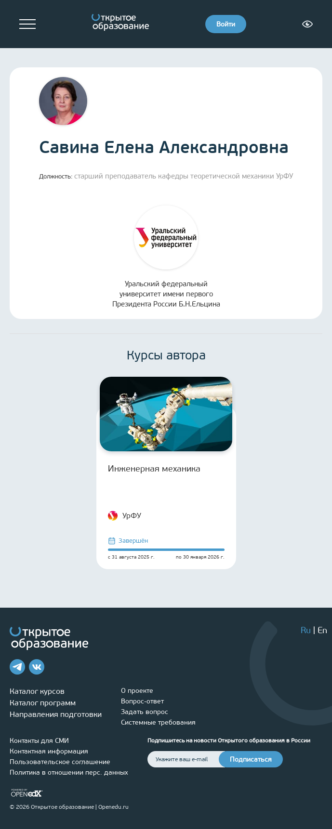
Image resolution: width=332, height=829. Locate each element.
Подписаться (251, 759)
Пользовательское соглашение (60, 762)
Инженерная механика (154, 468)
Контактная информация (49, 751)
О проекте (137, 691)
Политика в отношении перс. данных (69, 772)
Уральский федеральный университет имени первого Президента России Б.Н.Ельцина (166, 256)
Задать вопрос (144, 712)
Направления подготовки (56, 714)
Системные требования (158, 722)
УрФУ (124, 516)
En (322, 630)
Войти (225, 24)
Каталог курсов (37, 691)
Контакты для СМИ (39, 741)
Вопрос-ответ (142, 701)
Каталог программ (43, 702)
